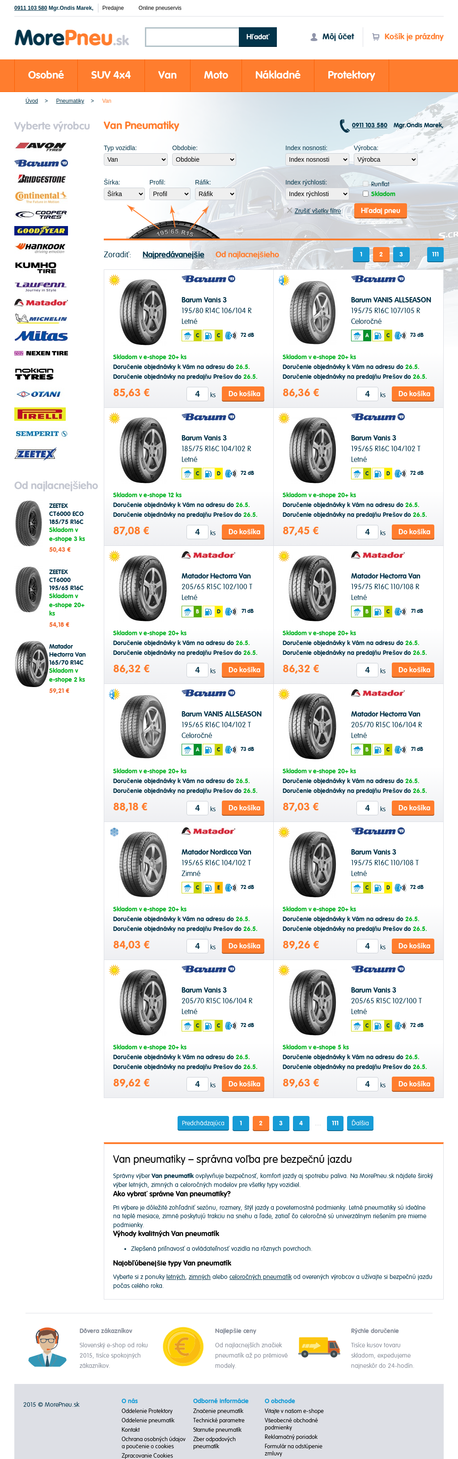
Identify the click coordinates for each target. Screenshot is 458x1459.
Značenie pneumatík (218, 1410)
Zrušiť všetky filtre (314, 210)
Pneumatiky (70, 101)
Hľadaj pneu (380, 210)
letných (175, 1276)
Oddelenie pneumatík (148, 1420)
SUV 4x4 (111, 75)
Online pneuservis (160, 8)
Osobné (46, 75)
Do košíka (244, 393)
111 (435, 254)
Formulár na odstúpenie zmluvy (293, 1449)
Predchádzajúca (203, 1123)
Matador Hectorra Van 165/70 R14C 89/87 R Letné (69, 659)
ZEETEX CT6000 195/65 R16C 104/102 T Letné (66, 588)
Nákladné (278, 75)
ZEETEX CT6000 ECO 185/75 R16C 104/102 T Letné (66, 522)
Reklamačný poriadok (291, 1436)
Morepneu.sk (72, 31)
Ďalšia (360, 1123)
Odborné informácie (221, 1401)
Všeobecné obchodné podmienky (291, 1424)
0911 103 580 (30, 8)
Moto (216, 75)
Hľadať (258, 37)
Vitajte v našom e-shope (294, 1410)
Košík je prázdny (408, 37)
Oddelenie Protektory (147, 1410)
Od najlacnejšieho (247, 254)
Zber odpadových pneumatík (214, 1442)
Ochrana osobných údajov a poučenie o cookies (154, 1442)
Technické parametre (219, 1420)
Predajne (113, 8)
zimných (200, 1276)
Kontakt (131, 1429)
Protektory (351, 75)
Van (167, 75)
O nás (130, 1401)
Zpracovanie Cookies (147, 1455)
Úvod (31, 101)
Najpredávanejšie (173, 254)
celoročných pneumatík (260, 1276)
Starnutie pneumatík (217, 1429)
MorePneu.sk (62, 1404)
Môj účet (332, 37)
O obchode (280, 1401)
